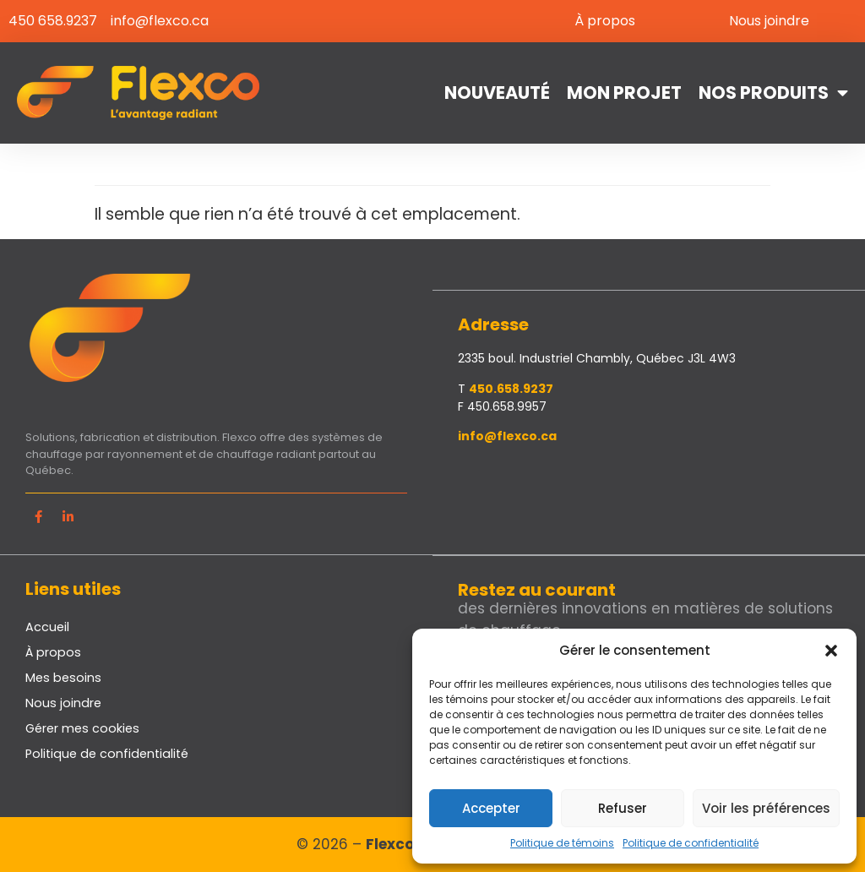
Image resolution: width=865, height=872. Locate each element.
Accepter (491, 808)
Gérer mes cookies (82, 727)
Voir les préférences (766, 808)
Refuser (622, 808)
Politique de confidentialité (691, 843)
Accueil (47, 626)
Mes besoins (63, 676)
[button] (831, 650)
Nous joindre (769, 20)
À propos (604, 20)
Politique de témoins (562, 843)
